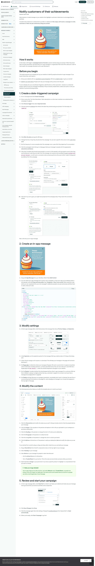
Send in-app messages (7, 50)
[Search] (32, 2)
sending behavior (53, 511)
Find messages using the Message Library (7, 126)
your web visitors (27, 81)
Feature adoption (7, 97)
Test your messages (7, 74)
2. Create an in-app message (86, 15)
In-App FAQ (5, 79)
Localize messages (7, 76)
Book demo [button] (82, 1)
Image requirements (6, 132)
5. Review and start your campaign (87, 20)
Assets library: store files (7, 129)
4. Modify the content (84, 18)
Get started (5, 45)
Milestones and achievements (7, 94)
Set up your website (7, 47)
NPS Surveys (6, 85)
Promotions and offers (8, 87)
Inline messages (6, 66)
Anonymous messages (7, 57)
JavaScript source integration (43, 79)
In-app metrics (6, 71)
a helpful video (59, 79)
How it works (83, 10)
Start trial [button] (90, 1)
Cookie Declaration (11, 563)
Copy (72, 288)
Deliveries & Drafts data (7, 137)
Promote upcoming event (9, 90)
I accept (86, 560)
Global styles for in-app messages (7, 54)
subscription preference (27, 148)
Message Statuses (6, 134)
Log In (76, 1)
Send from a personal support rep (8, 122)
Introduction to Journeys (7, 9)
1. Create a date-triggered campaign (87, 13)
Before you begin (84, 12)
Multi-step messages (7, 68)
